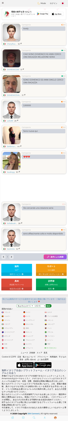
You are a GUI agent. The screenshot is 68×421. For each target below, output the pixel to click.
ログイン (53, 3)
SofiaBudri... (12, 223)
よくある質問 (42, 359)
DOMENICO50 (13, 69)
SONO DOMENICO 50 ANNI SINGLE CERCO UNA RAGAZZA (43, 81)
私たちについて (29, 357)
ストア (39, 352)
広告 (19, 357)
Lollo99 (10, 121)
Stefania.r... (11, 146)
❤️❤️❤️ (26, 157)
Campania (26, 25)
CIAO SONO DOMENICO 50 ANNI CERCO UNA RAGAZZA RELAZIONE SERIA (42, 55)
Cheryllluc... (12, 44)
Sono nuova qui (30, 131)
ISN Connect (34, 413)
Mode (41, 3)
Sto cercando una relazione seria (38, 208)
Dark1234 (11, 249)
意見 (45, 352)
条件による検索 (55, 257)
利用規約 (53, 357)
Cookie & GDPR (9, 357)
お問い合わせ (30, 359)
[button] (3, 3)
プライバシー (42, 357)
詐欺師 (32, 352)
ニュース (24, 352)
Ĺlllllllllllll (27, 105)
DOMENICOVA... (14, 95)
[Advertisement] (34, 14)
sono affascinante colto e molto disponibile (43, 233)
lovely (25, 28)
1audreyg (11, 172)
